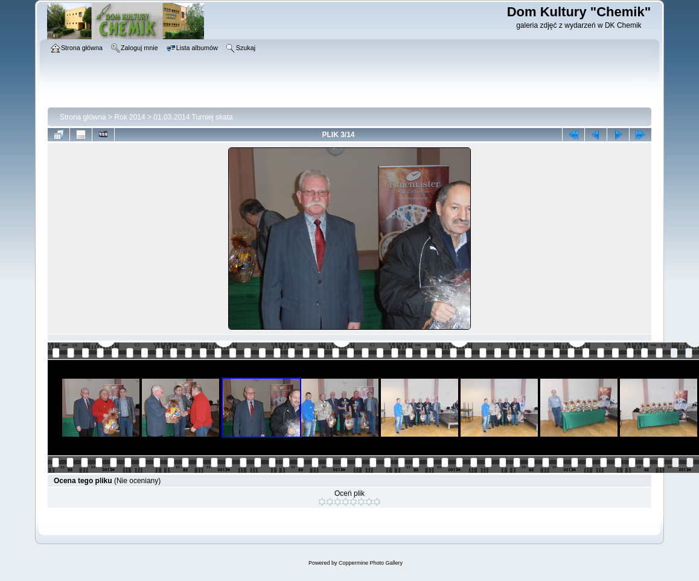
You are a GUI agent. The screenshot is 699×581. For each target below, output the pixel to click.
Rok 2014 (129, 117)
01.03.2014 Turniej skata (192, 117)
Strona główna (83, 117)
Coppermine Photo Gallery (371, 563)
